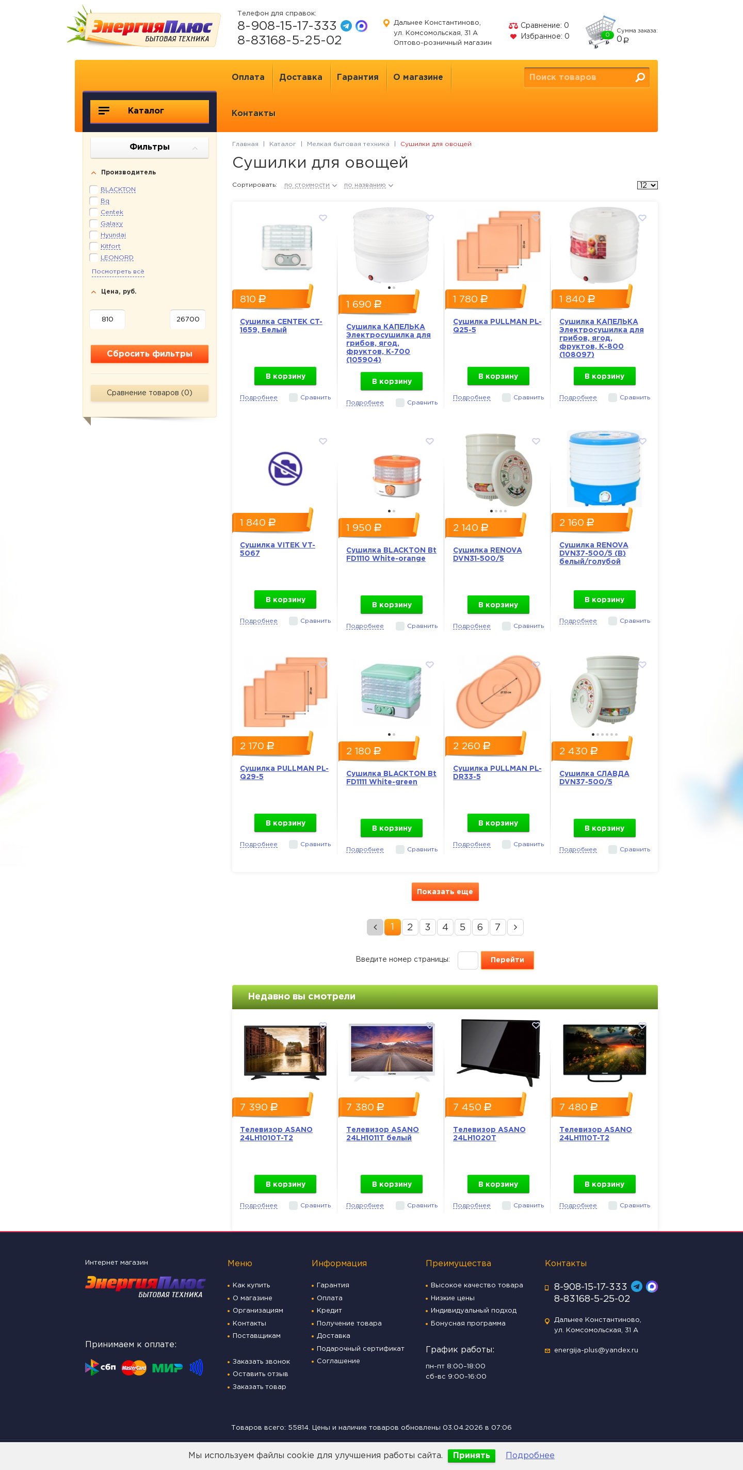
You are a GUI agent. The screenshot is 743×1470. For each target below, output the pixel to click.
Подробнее (530, 1456)
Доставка (300, 78)
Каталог (131, 111)
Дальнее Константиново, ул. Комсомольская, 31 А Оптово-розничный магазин (443, 33)
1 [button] (389, 287)
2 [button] (394, 287)
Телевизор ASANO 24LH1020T (489, 1134)
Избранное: (539, 37)
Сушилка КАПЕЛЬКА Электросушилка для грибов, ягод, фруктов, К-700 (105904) (388, 343)
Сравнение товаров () (149, 393)
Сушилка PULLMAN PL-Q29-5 (284, 773)
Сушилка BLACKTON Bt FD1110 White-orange (391, 554)
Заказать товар (259, 1387)
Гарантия (358, 78)
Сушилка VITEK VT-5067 (277, 549)
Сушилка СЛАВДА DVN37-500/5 (594, 778)
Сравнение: (538, 26)
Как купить (251, 1285)
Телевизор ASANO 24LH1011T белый (382, 1134)
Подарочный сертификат (361, 1349)
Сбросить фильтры (149, 354)
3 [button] (500, 511)
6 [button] (616, 734)
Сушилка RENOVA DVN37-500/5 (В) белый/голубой (593, 553)
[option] (285, 243)
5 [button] (611, 734)
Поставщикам (257, 1336)
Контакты (254, 114)
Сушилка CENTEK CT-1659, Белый (281, 326)
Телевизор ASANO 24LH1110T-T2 (595, 1134)
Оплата (248, 78)
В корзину (285, 377)
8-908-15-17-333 (287, 26)
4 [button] (505, 511)
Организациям (258, 1311)
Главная (245, 144)
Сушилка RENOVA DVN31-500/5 (487, 554)
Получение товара (349, 1324)
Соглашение (338, 1361)
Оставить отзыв (260, 1374)
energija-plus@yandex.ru (596, 1350)
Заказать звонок (261, 1362)
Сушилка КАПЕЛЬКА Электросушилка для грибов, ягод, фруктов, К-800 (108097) (601, 338)
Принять (471, 1456)
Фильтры (164, 148)
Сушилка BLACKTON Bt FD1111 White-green (391, 778)
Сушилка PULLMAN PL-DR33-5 (497, 773)
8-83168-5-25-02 (289, 40)
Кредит (329, 1311)
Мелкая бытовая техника (348, 144)
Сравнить (315, 397)
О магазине (418, 78)
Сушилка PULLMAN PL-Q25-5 (497, 326)
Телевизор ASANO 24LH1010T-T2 (276, 1134)
